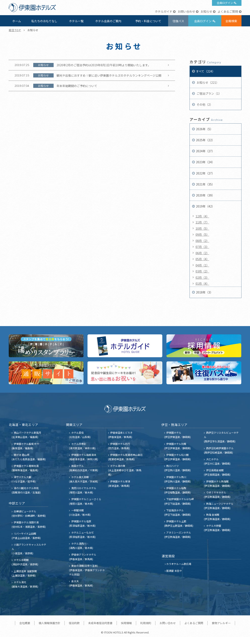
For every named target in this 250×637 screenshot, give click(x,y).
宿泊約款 (74, 623)
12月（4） (202, 216)
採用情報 (126, 623)
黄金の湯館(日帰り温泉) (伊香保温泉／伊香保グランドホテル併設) (87, 570)
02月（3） (202, 277)
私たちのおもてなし (44, 21)
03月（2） (202, 271)
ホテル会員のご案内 (108, 21)
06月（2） (202, 253)
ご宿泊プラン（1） (209, 93)
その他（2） (204, 104)
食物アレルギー (221, 623)
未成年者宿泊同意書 (100, 623)
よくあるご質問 (228, 11)
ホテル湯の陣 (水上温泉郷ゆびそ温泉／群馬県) (124, 470)
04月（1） (202, 265)
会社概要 (24, 623)
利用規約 (145, 623)
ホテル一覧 (76, 21)
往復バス (178, 21)
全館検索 (231, 21)
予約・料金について (148, 21)
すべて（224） (205, 71)
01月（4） (202, 283)
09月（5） (202, 234)
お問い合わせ (186, 11)
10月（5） (202, 228)
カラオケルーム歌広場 (178, 564)
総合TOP (15, 30)
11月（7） (202, 222)
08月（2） (202, 241)
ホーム (16, 21)
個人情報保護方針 (49, 623)
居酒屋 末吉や (174, 570)
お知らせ (206, 11)
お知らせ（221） (207, 82)
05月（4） (202, 259)
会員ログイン (225, 3)
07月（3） (202, 247)
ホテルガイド (163, 11)
